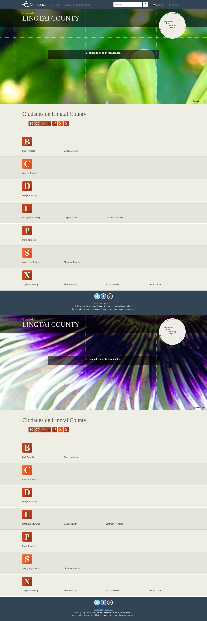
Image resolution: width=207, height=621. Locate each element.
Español (159, 5)
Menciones (98, 303)
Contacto (109, 303)
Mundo (174, 5)
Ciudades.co (38, 5)
